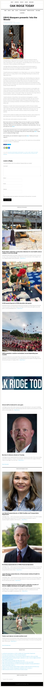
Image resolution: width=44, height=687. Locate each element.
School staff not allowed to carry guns (12, 405)
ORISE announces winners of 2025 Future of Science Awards (14, 669)
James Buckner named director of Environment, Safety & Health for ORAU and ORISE (20, 656)
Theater (32, 152)
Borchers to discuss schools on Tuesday (13, 455)
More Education (5, 464)
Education (10, 152)
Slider (29, 152)
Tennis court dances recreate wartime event (14, 636)
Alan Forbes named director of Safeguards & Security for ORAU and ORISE (17, 662)
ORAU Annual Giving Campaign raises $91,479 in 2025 (13, 660)
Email (4, 183)
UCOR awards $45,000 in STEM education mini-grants (17, 303)
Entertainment (15, 152)
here (28, 135)
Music (26, 152)
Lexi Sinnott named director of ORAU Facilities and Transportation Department (18, 653)
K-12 (24, 152)
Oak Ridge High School (18, 153)
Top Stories (36, 152)
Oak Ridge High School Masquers (29, 153)
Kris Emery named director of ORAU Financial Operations (17, 564)
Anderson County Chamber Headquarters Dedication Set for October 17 (17, 668)
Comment (5, 166)
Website (5, 189)
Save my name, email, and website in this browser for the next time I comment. (19, 196)
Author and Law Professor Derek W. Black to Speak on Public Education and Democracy (20, 666)
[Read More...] (23, 258)
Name (4, 178)
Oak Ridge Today (22, 5)
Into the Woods (11, 153)
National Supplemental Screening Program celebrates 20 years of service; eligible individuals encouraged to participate (20, 585)
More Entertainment (6, 645)
